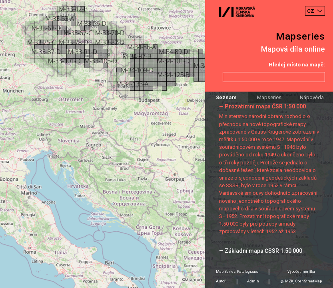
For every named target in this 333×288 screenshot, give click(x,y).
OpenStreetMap (308, 281)
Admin (253, 281)
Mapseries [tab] (269, 97)
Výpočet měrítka (301, 272)
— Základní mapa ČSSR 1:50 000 (260, 251)
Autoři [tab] (221, 281)
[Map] (166, 144)
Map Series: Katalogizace (237, 272)
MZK (289, 281)
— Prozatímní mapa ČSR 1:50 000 (262, 106)
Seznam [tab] (226, 97)
